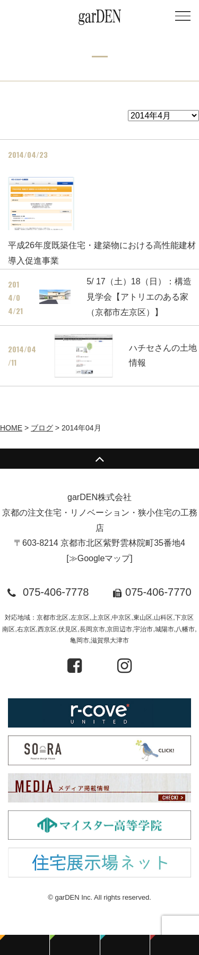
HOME (11, 428)
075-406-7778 (56, 592)
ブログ (42, 428)
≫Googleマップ (100, 558)
